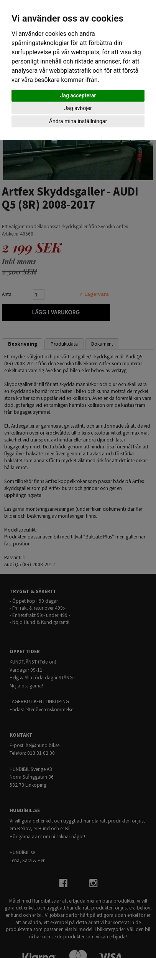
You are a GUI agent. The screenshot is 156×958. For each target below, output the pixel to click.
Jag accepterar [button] (78, 95)
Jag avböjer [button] (78, 108)
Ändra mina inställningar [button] (78, 121)
